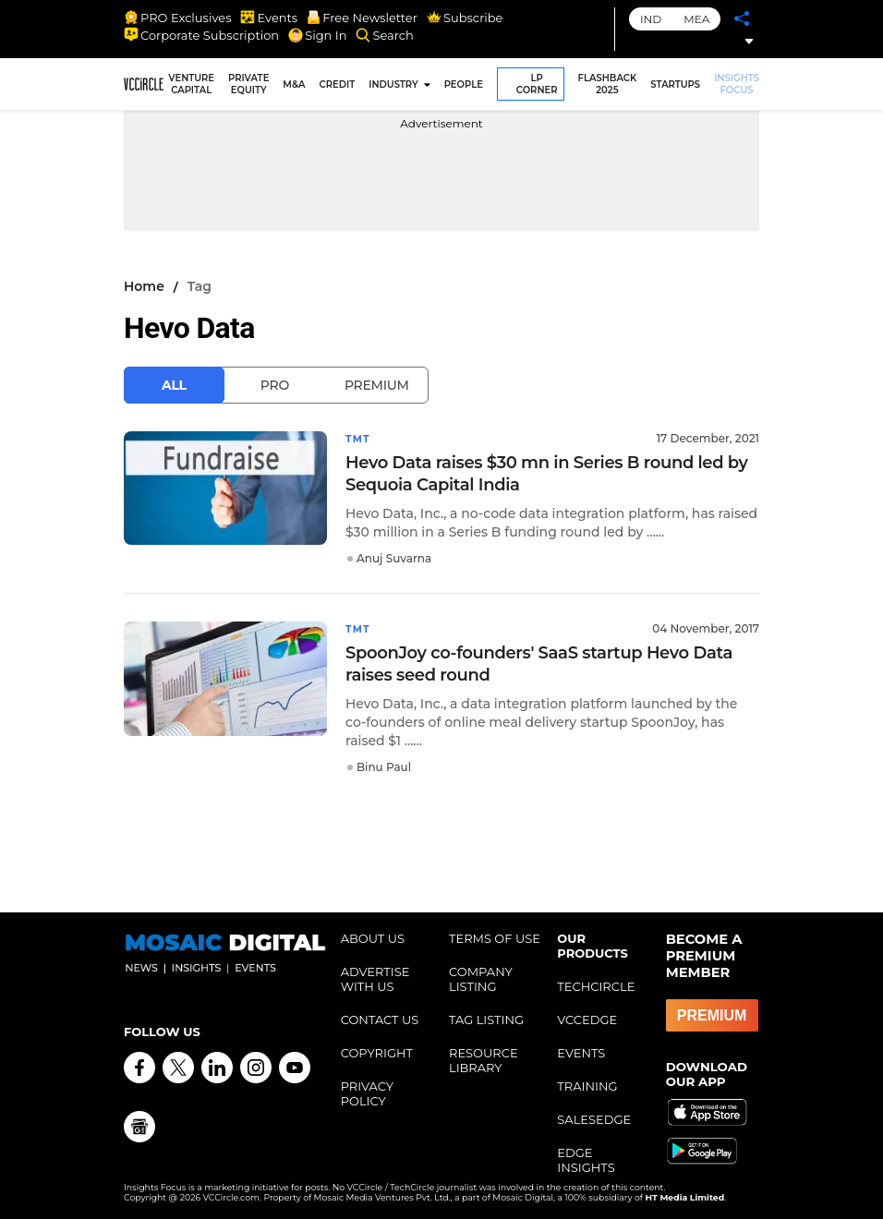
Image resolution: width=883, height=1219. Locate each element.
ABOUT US (373, 936)
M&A (294, 84)
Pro (274, 385)
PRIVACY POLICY (367, 1091)
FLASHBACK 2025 (607, 84)
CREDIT (338, 84)
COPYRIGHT (377, 1051)
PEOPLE (463, 84)
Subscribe (464, 17)
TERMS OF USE (494, 936)
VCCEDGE (587, 1017)
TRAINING (587, 1084)
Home (144, 286)
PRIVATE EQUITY (248, 84)
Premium (377, 385)
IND (650, 19)
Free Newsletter (362, 17)
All (174, 385)
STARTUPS (675, 84)
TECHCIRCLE (596, 984)
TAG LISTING (486, 1017)
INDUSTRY (393, 84)
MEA (696, 19)
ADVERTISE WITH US (375, 977)
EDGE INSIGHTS (585, 1158)
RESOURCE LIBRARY (483, 1058)
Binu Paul (384, 765)
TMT (359, 438)
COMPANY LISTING (481, 977)
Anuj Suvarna (394, 557)
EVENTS (581, 1051)
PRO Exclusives (177, 17)
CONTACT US (380, 1017)
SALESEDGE (594, 1117)
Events (268, 17)
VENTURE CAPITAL (191, 84)
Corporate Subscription (201, 35)
